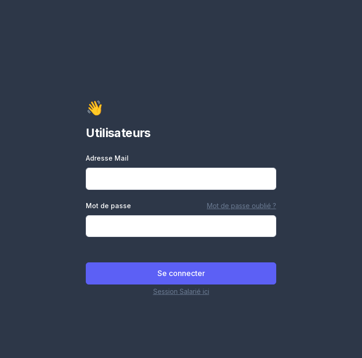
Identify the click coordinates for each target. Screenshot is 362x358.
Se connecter (181, 273)
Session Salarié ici (181, 291)
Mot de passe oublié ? (241, 206)
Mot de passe (108, 206)
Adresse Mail (107, 158)
